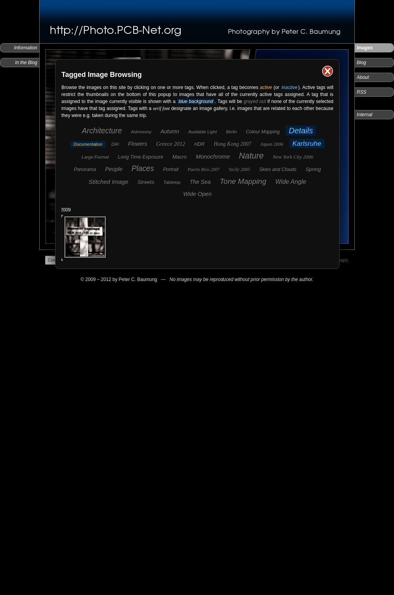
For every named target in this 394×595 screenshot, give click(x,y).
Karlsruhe (307, 143)
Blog (361, 62)
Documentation (87, 144)
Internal (364, 114)
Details (301, 130)
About (363, 77)
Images (365, 48)
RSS (361, 92)
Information (25, 48)
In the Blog (26, 62)
